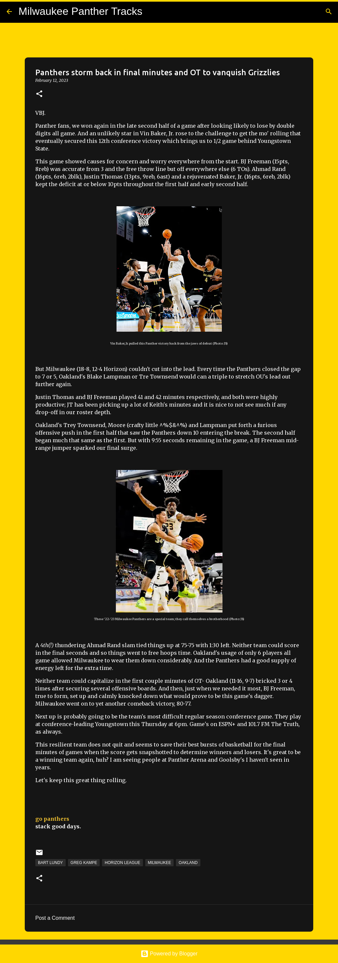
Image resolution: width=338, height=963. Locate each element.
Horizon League (122, 862)
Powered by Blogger (169, 953)
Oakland (188, 862)
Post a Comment (55, 918)
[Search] (329, 11)
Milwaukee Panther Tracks (80, 11)
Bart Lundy (50, 862)
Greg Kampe (84, 862)
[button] (39, 94)
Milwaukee (159, 862)
